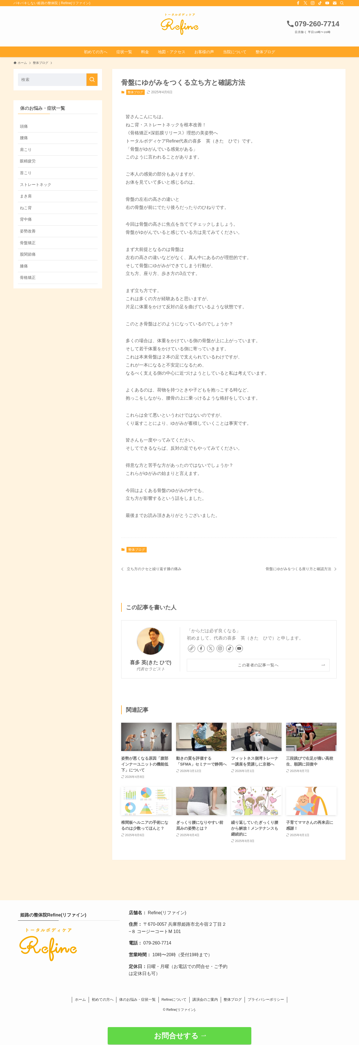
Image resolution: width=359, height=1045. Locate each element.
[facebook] (298, 3)
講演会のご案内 (205, 999)
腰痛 (24, 138)
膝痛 (24, 266)
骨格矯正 (28, 277)
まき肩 (26, 196)
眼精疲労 (28, 161)
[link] (191, 648)
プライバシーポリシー (266, 999)
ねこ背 (26, 208)
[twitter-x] (305, 3)
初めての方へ (103, 999)
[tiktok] (320, 3)
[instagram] (312, 3)
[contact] (334, 3)
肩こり (26, 149)
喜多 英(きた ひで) (150, 662)
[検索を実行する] (92, 79)
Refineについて (174, 999)
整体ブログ (135, 92)
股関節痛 (28, 254)
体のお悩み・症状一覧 (137, 999)
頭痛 (24, 126)
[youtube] (327, 3)
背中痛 (26, 219)
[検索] (342, 3)
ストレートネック (35, 184)
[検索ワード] (58, 79)
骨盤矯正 (28, 243)
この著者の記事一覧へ (258, 665)
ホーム (80, 999)
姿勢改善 (28, 231)
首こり (26, 173)
